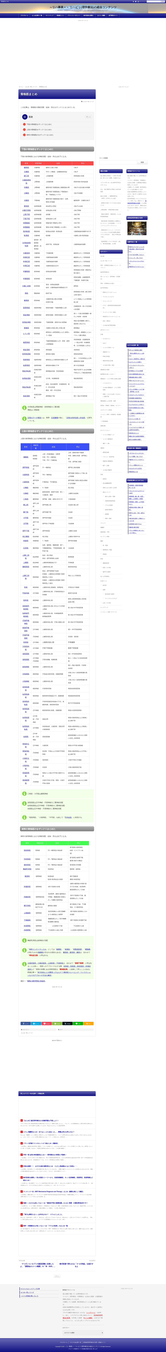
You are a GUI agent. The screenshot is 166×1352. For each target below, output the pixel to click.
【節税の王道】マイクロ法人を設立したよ (110, 204)
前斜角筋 (27, 850)
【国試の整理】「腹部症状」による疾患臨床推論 (110, 215)
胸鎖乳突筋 (27, 869)
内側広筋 (26, 257)
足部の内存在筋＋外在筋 (75, 418)
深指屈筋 (25, 659)
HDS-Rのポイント (134, 433)
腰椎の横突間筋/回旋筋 (36, 981)
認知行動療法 (109, 509)
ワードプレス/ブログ (111, 598)
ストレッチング (107, 301)
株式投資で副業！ (110, 594)
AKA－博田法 (106, 321)
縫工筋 (26, 176)
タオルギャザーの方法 (135, 468)
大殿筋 (26, 200)
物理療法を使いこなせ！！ (108, 374)
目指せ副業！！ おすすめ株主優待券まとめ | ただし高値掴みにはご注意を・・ (50, 1166)
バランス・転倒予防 (108, 457)
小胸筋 (25, 488)
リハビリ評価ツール (108, 347)
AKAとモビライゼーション (136, 380)
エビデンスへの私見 (106, 410)
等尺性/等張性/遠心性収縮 (136, 401)
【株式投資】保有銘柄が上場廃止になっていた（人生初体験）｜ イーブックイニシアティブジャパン (110, 223)
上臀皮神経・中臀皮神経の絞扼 (109, 209)
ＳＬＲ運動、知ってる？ (136, 456)
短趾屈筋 (26, 396)
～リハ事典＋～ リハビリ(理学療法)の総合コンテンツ (83, 7)
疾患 (101, 558)
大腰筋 (26, 172)
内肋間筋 (27, 930)
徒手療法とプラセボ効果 (136, 371)
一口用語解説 (104, 421)
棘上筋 (25, 505)
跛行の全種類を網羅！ (135, 439)
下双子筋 (26, 219)
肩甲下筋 (25, 531)
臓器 (101, 541)
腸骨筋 (26, 167)
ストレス (103, 523)
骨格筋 (105, 554)
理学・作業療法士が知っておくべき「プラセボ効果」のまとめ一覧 (45, 1226)
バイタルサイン (107, 383)
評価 (101, 334)
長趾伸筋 (26, 315)
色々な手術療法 (104, 576)
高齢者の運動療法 (108, 461)
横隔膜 (87, 949)
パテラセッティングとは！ (136, 453)
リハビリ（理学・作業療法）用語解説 (110, 416)
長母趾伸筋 (26, 322)
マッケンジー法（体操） (110, 312)
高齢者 (102, 448)
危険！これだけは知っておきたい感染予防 (112, 395)
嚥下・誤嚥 (106, 465)
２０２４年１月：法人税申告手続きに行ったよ (110, 184)
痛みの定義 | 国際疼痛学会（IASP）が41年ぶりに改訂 (108, 197)
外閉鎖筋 (26, 227)
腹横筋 (58, 949)
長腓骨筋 (26, 360)
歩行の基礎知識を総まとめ (136, 374)
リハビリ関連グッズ (108, 434)
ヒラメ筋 (26, 334)
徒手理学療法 (104, 288)
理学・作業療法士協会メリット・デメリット (110, 266)
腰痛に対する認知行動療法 (136, 436)
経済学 (105, 585)
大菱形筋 (25, 475)
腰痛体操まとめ (133, 471)
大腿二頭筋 (26, 286)
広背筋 (25, 548)
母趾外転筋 (26, 371)
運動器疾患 (106, 563)
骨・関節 (105, 545)
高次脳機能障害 (107, 483)
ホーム (57, 1276)
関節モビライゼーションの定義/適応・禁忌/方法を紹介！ (136, 249)
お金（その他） (107, 603)
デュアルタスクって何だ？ (136, 404)
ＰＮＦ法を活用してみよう (136, 254)
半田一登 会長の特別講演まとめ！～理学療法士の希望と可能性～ (45, 1155)
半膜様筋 (26, 279)
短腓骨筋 (26, 365)
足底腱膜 (54, 418)
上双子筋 (26, 214)
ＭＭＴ (105, 343)
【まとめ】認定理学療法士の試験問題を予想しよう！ (41, 1120)
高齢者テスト (106, 352)
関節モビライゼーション (110, 292)
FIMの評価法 (106, 356)
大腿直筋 (26, 253)
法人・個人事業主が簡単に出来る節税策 (110, 190)
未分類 (102, 256)
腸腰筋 (40, 952)
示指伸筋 (25, 674)
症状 (101, 474)
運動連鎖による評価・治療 (108, 401)
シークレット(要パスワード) (108, 612)
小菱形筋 (25, 482)
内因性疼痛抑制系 (110, 501)
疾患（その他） (107, 567)
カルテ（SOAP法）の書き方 (137, 359)
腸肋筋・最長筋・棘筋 (71, 952)
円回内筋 (25, 593)
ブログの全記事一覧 (75, 1342)
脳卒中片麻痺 (106, 572)
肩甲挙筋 (25, 467)
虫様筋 (25, 737)
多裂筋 (67, 949)
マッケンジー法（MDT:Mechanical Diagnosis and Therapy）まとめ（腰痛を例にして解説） (53, 1191)
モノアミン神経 (104, 536)
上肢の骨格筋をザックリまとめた (39, 130)
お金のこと (103, 581)
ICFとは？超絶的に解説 (135, 350)
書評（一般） (106, 443)
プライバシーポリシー (74, 15)
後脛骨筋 (26, 342)
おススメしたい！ (105, 430)
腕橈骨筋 (25, 567)
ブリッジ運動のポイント (136, 465)
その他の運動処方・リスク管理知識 (112, 389)
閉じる (88, 117)
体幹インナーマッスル (37, 949)
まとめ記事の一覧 (37, 15)
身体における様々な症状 (110, 487)
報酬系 (102, 527)
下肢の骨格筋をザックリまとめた (39, 124)
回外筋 (25, 600)
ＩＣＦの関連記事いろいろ (29, 1296)
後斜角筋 (27, 865)
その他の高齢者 (107, 470)
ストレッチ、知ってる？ (136, 258)
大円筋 (25, 523)
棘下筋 (25, 512)
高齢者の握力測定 (134, 527)
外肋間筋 (27, 926)
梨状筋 (26, 206)
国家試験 (103, 426)
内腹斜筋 (27, 897)
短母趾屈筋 (26, 378)
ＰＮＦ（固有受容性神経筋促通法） (112, 307)
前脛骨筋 (26, 308)
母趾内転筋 (26, 387)
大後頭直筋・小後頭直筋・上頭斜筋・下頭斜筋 (45, 963)
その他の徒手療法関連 (109, 325)
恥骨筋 (26, 235)
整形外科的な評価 (108, 361)
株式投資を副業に (89, 15)
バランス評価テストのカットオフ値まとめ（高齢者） (41, 1143)
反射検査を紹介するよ (135, 524)
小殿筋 (26, 193)
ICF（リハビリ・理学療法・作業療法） (110, 278)
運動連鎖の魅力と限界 (135, 377)
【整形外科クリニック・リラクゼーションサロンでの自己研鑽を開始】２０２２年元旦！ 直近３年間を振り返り (110, 233)
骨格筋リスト (60, 15)
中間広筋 (26, 266)
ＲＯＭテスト (106, 339)
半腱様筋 (26, 271)
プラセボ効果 (109, 505)
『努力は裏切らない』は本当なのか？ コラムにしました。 (43, 1214)
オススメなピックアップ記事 (30, 1289)
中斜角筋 (27, 859)
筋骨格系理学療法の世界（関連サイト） (94, 1342)
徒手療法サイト (113, 15)
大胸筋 (25, 493)
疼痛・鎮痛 (108, 518)
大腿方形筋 (26, 210)
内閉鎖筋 (26, 223)
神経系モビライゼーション (136, 266)
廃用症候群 (106, 452)
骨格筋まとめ (29, 94)
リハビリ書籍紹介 (108, 439)
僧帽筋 (25, 457)
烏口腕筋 (25, 536)
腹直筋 (27, 876)
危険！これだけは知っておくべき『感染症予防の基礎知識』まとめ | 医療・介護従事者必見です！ (55, 1203)
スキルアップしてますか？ (136, 395)
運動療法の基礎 (104, 369)
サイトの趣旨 (87, 1318)
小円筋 (25, 518)
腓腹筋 (26, 328)
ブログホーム (24, 15)
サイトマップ (142, 1)
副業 (104, 589)
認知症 (105, 479)
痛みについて (106, 492)
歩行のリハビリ (104, 330)
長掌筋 (25, 642)
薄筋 (26, 293)
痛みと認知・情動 (110, 496)
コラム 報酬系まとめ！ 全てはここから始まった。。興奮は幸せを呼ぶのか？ (48, 1132)
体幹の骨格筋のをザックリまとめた (40, 135)
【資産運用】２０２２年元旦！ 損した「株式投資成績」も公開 (110, 243)
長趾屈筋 (26, 350)
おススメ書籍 (101, 15)
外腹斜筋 (27, 887)
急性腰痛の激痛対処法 (135, 398)
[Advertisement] (83, 36)
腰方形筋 (27, 906)
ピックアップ (104, 607)
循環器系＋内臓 (107, 550)
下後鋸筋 (27, 920)
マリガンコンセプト (108, 296)
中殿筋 (26, 187)
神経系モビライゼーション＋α (111, 316)
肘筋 (26, 587)
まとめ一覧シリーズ (88, 101)
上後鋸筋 (27, 913)
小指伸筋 (25, 681)
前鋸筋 (25, 541)
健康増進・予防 (104, 532)
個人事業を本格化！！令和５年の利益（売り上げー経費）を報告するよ (110, 177)
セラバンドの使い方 (134, 419)
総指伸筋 (25, 667)
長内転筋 (26, 231)
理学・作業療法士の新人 (107, 283)
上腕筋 (25, 563)
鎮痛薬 (107, 514)
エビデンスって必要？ (135, 362)
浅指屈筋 (25, 654)
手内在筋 (68, 817)
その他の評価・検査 (108, 365)
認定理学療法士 (104, 272)
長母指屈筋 (26, 354)
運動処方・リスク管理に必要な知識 (110, 378)
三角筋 (25, 499)
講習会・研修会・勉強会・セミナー (110, 405)
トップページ (90, 1312)
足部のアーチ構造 (34, 418)
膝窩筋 (26, 300)
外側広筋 (26, 262)
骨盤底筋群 (77, 949)
